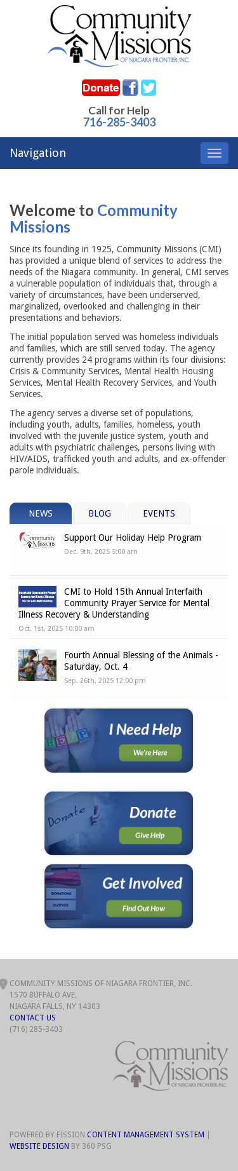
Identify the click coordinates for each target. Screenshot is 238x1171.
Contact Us (33, 1017)
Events (159, 513)
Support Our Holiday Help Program (132, 537)
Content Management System (145, 1134)
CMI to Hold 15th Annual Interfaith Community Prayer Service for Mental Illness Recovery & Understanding (113, 602)
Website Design (39, 1146)
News (41, 513)
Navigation (38, 152)
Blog (99, 513)
